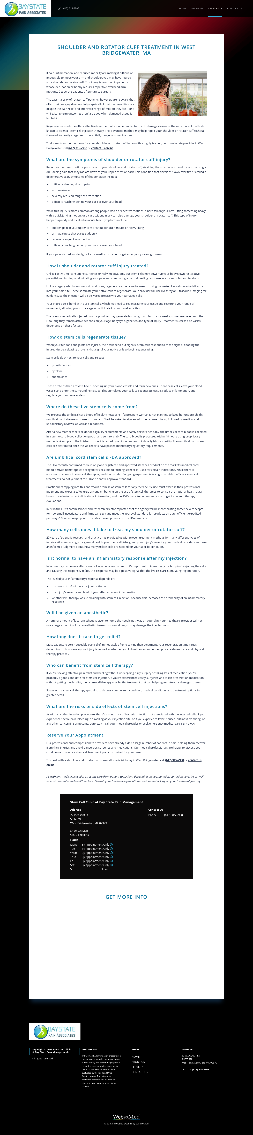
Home (182, 8)
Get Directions (79, 835)
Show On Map (79, 831)
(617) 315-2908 (173, 815)
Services (213, 8)
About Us (197, 8)
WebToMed (142, 1123)
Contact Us (234, 8)
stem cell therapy (100, 682)
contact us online (102, 148)
